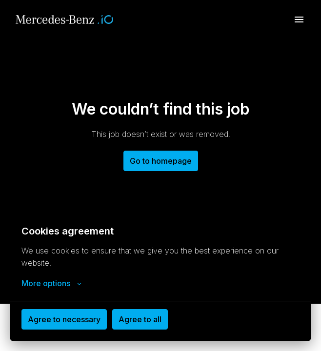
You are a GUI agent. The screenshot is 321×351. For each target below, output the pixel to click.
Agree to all (140, 319)
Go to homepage (161, 161)
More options (51, 283)
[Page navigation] (299, 19)
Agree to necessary (64, 319)
